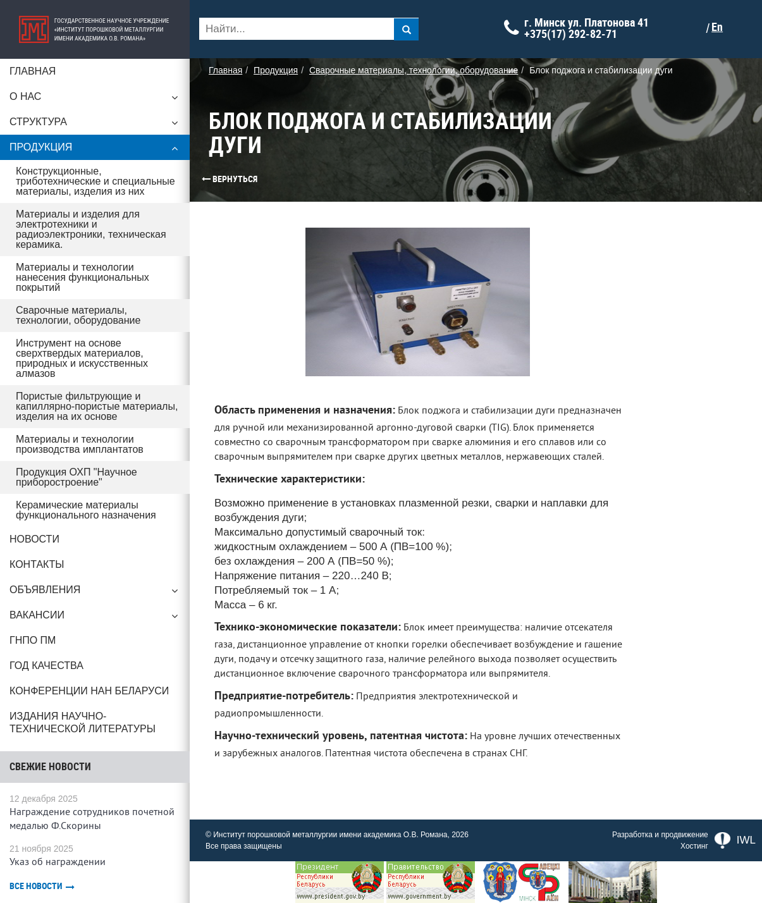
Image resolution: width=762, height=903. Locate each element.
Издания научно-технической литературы (82, 722)
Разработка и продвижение (660, 834)
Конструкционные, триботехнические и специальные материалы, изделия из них (95, 181)
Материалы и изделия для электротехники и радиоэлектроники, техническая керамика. (91, 229)
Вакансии (94, 618)
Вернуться (205, 179)
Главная (32, 71)
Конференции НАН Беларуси (89, 690)
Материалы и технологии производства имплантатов (80, 444)
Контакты (36, 564)
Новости (34, 539)
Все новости (42, 886)
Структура (94, 125)
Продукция (94, 150)
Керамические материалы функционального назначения (86, 510)
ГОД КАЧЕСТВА (46, 665)
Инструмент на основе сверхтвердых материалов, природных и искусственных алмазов (82, 358)
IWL (735, 840)
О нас (94, 99)
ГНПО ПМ (32, 640)
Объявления (94, 593)
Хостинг (694, 846)
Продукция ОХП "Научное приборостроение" (76, 477)
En (717, 27)
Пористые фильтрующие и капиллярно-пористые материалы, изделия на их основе (97, 406)
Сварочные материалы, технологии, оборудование (78, 315)
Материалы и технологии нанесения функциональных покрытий (82, 277)
